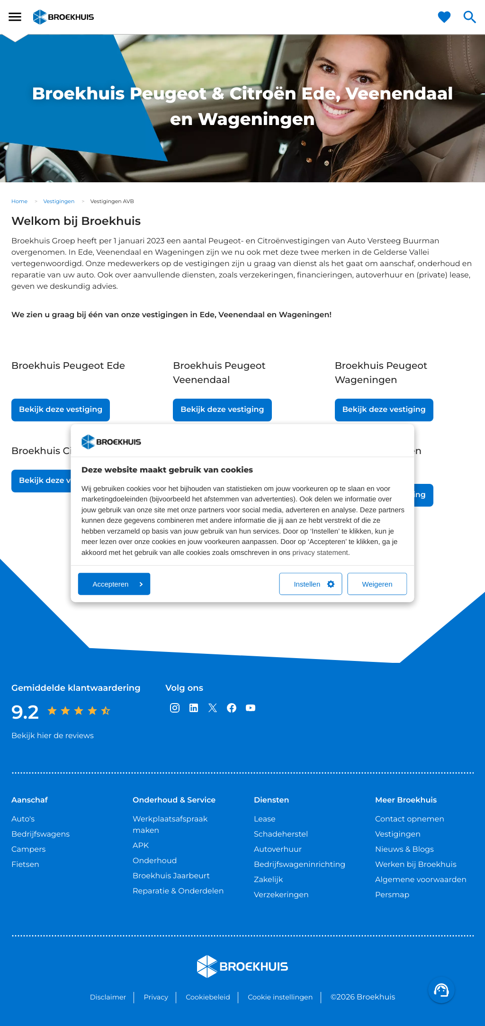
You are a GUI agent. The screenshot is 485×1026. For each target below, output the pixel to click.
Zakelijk (268, 879)
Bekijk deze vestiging (60, 409)
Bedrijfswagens (40, 834)
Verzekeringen (281, 895)
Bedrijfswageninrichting (299, 864)
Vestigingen (58, 201)
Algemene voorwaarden (421, 879)
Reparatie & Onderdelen (178, 891)
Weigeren (377, 584)
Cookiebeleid (208, 997)
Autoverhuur (278, 849)
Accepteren (118, 584)
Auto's (23, 819)
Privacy (156, 997)
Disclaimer (108, 997)
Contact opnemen (409, 819)
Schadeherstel (281, 834)
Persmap (392, 895)
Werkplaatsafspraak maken (170, 825)
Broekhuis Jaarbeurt (171, 876)
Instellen (314, 584)
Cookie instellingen (280, 997)
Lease (265, 819)
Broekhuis (52, 16)
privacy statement (320, 552)
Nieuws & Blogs (404, 849)
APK (141, 845)
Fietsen (25, 864)
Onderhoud (155, 860)
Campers (28, 849)
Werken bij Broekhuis (416, 864)
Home (19, 201)
